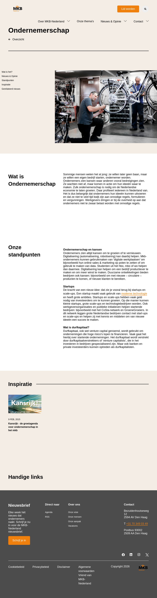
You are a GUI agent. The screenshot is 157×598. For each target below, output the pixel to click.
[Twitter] (147, 555)
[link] (24, 415)
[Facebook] (123, 555)
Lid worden (128, 8)
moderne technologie (134, 293)
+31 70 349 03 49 (137, 523)
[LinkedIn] (131, 555)
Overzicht (16, 39)
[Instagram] (139, 555)
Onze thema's (85, 21)
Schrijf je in (19, 540)
